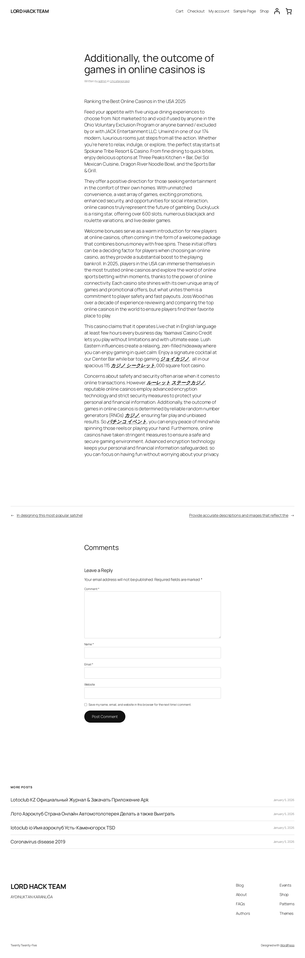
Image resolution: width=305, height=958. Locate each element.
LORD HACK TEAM (30, 11)
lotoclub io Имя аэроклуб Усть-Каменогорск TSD (63, 827)
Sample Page (244, 11)
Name (89, 644)
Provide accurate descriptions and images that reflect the (238, 515)
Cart (179, 11)
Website (89, 684)
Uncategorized (119, 81)
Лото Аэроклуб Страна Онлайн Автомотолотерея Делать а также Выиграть (93, 813)
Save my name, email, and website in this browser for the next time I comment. (140, 705)
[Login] (277, 11)
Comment (91, 589)
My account (219, 11)
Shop (264, 11)
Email (88, 664)
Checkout (196, 11)
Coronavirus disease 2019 (38, 841)
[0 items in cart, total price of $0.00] (288, 11)
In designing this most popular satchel (50, 515)
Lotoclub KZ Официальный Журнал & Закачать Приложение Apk (79, 799)
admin (102, 81)
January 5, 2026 (284, 800)
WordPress (287, 945)
